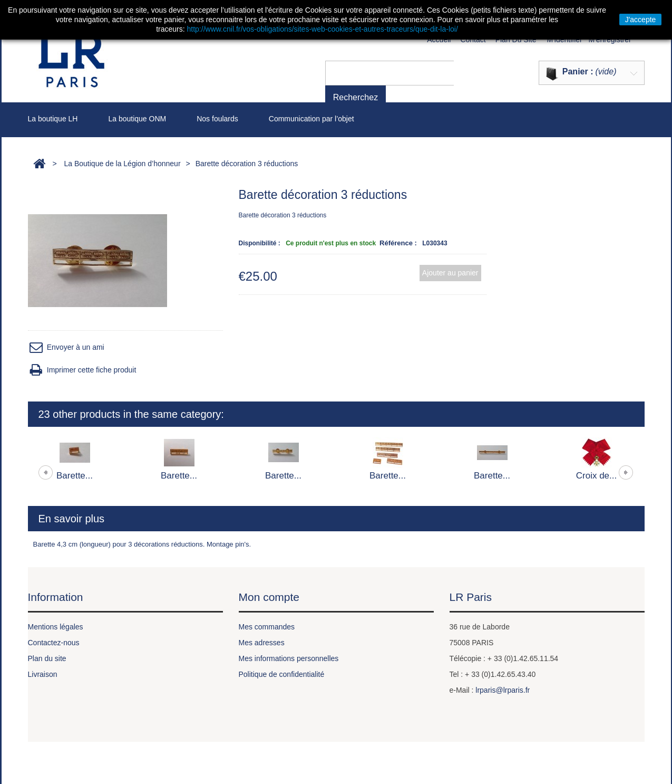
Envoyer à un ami (66, 347)
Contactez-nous (54, 642)
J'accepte (640, 19)
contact (472, 39)
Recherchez (478, 72)
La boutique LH (53, 118)
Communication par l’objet (311, 118)
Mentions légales (55, 627)
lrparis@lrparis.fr (502, 690)
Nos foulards (217, 118)
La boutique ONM (137, 118)
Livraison (42, 674)
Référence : (398, 243)
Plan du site (47, 658)
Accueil (439, 39)
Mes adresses (262, 642)
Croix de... (596, 476)
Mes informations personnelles (289, 658)
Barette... (74, 476)
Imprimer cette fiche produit (82, 370)
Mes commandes (267, 627)
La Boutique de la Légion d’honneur (122, 163)
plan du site (516, 39)
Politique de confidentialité (282, 674)
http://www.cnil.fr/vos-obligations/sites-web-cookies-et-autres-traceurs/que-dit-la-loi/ (322, 29)
